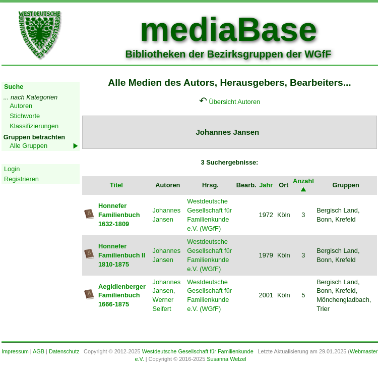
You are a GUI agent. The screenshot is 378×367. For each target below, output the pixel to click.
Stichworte (25, 116)
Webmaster (363, 351)
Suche (13, 86)
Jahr (266, 185)
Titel (116, 185)
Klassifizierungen (34, 126)
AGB (38, 351)
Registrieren (21, 179)
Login (12, 169)
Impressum (15, 351)
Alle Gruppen (28, 145)
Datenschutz (64, 351)
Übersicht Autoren (234, 102)
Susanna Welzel (226, 359)
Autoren (21, 106)
